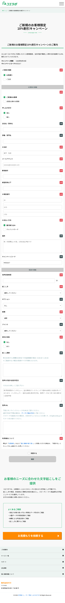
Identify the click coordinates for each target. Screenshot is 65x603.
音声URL (5, 405)
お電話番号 (6, 194)
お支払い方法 (6, 220)
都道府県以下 (6, 182)
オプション (6, 299)
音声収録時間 (6, 275)
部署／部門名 (6, 135)
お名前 (4, 147)
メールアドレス (7, 159)
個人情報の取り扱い (27, 443)
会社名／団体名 (7, 123)
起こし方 (5, 286)
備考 (3, 236)
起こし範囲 (6, 353)
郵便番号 (5, 170)
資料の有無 (6, 337)
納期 (3, 312)
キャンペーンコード (9, 256)
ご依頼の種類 (6, 70)
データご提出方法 (27, 413)
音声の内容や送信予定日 (10, 380)
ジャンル (5, 324)
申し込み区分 (6, 108)
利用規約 (11, 443)
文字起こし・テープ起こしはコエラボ (29, 595)
